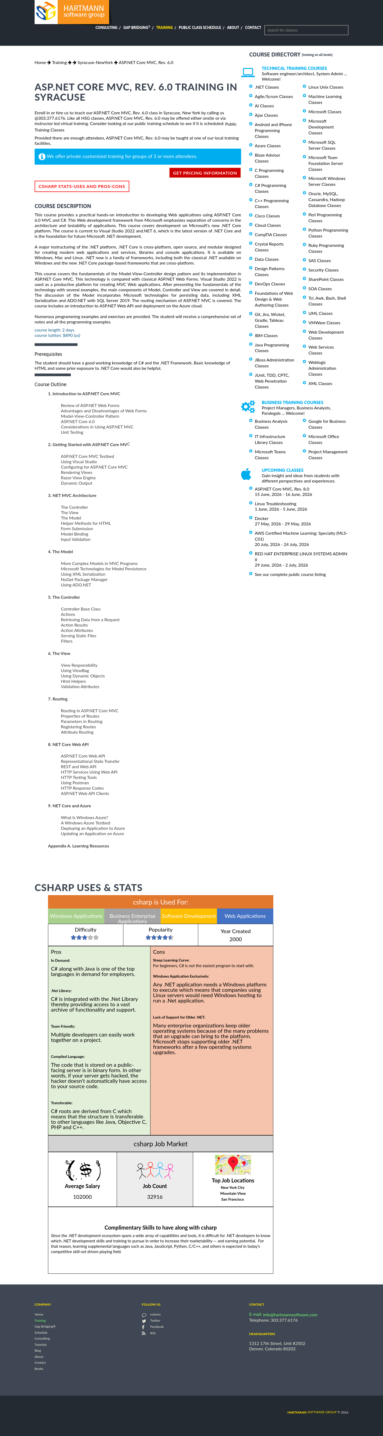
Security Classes (323, 269)
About (233, 27)
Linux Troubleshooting (275, 503)
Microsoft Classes (324, 111)
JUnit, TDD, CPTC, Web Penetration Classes (272, 380)
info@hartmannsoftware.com (290, 1314)
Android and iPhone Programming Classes (273, 130)
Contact (253, 27)
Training (164, 27)
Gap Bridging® (45, 1327)
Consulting (106, 27)
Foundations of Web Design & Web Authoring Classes (274, 299)
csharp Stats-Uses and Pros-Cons (82, 186)
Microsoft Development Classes (321, 126)
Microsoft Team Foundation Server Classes (325, 163)
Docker (261, 518)
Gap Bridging (136, 27)
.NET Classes (267, 86)
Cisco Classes (267, 215)
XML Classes (320, 383)
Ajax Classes (266, 115)
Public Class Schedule (200, 27)
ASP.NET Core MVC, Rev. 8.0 (282, 488)
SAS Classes (319, 260)
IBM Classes (266, 335)
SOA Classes (320, 288)
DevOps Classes (270, 283)
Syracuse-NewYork (95, 62)
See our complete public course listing (290, 574)
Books (39, 1369)
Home (40, 62)
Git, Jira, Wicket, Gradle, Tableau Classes (270, 320)
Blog (38, 1351)
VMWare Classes (324, 322)
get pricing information (205, 172)
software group (312, 1412)
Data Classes (267, 259)
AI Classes (264, 105)
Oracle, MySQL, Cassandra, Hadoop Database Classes (326, 199)
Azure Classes (268, 145)
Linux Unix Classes (325, 86)
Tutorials (41, 1345)
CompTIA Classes (271, 234)
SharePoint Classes (326, 279)
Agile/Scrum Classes (274, 96)
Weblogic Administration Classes (322, 368)
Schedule (41, 1333)
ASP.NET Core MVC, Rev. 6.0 (146, 62)
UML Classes (320, 313)
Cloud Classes (268, 225)
